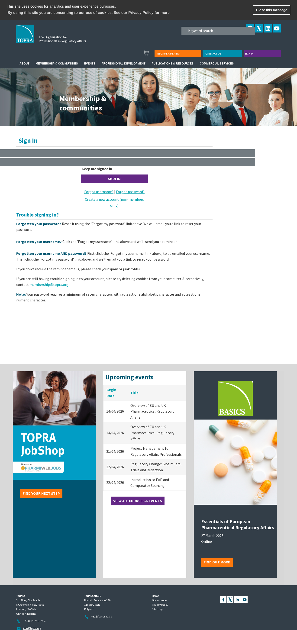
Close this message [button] (271, 10)
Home (155, 596)
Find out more (217, 562)
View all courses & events (137, 500)
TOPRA (60, 37)
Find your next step (41, 493)
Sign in (249, 53)
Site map (157, 609)
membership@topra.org (48, 284)
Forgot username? (98, 191)
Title (134, 392)
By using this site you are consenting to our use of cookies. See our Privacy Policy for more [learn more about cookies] (88, 13)
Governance (159, 600)
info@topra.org (32, 628)
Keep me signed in (97, 168)
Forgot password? (130, 191)
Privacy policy (160, 604)
